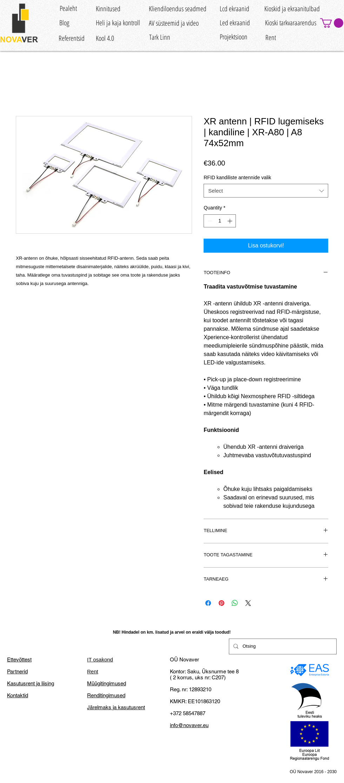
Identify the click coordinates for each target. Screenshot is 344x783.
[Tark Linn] (159, 37)
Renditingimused (106, 695)
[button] (331, 23)
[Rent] (270, 38)
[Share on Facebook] (208, 603)
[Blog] (64, 22)
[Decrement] (209, 221)
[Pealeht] (68, 8)
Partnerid (17, 671)
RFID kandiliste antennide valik (237, 177)
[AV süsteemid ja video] (174, 23)
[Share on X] (248, 603)
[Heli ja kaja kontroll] (118, 22)
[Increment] (230, 221)
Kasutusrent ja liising (30, 683)
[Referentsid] (72, 38)
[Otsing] (282, 646)
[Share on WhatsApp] (235, 603)
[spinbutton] (219, 221)
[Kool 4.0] (105, 38)
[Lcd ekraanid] (234, 8)
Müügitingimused (106, 683)
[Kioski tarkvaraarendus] (290, 22)
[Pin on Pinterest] (221, 603)
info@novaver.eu (189, 725)
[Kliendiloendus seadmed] (177, 8)
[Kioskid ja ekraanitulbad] (292, 8)
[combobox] (266, 191)
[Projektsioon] (233, 37)
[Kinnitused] (108, 8)
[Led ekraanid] (235, 22)
